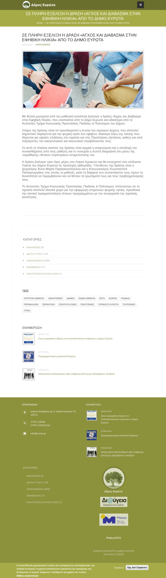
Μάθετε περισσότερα (27, 575)
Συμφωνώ (119, 567)
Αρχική (40, 23)
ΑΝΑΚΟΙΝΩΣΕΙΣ (42, 44)
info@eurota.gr (38, 433)
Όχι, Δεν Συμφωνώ (137, 567)
